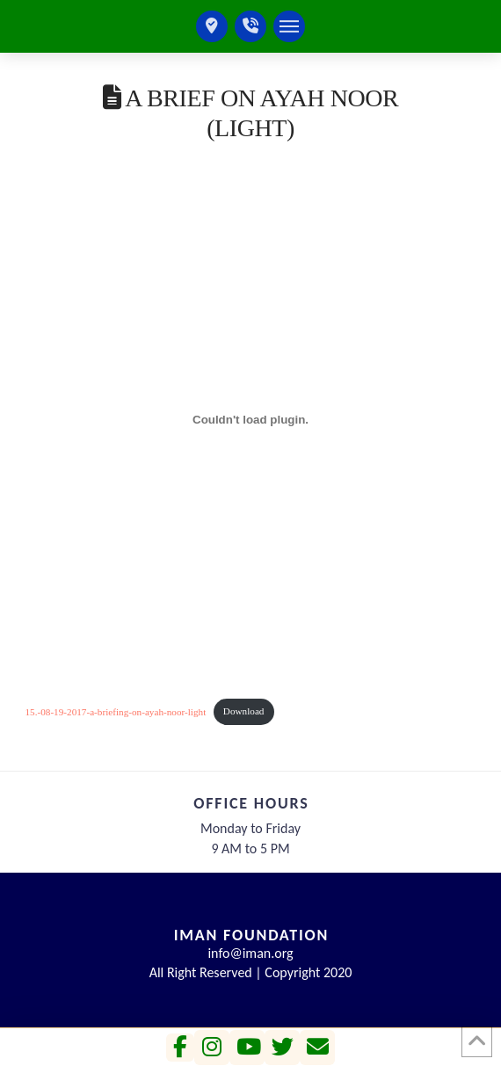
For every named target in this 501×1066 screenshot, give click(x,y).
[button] (289, 26)
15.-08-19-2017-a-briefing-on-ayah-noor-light (116, 711)
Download (244, 711)
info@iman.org (250, 953)
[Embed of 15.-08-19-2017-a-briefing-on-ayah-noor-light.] (250, 420)
